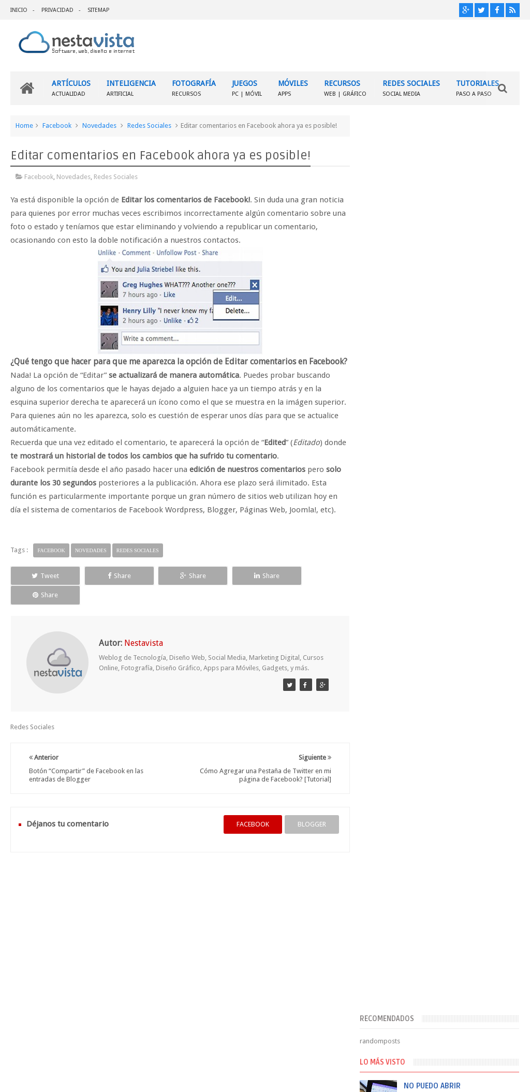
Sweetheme (502, 1076)
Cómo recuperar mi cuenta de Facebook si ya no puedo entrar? (462, 684)
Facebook (56, 125)
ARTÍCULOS (71, 88)
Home (24, 125)
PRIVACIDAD (57, 10)
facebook (249, 818)
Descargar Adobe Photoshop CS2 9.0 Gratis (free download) (463, 492)
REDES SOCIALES (411, 88)
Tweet (42, 589)
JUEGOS (247, 88)
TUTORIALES (477, 88)
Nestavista (126, 1076)
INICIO (18, 10)
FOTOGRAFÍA (194, 88)
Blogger (431, 1076)
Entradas (389, 752)
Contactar (494, 892)
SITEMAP (98, 10)
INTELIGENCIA (131, 88)
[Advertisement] (443, 188)
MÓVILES (293, 88)
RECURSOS (345, 88)
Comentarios (396, 768)
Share (110, 589)
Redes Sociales (149, 125)
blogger (308, 818)
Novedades (99, 125)
